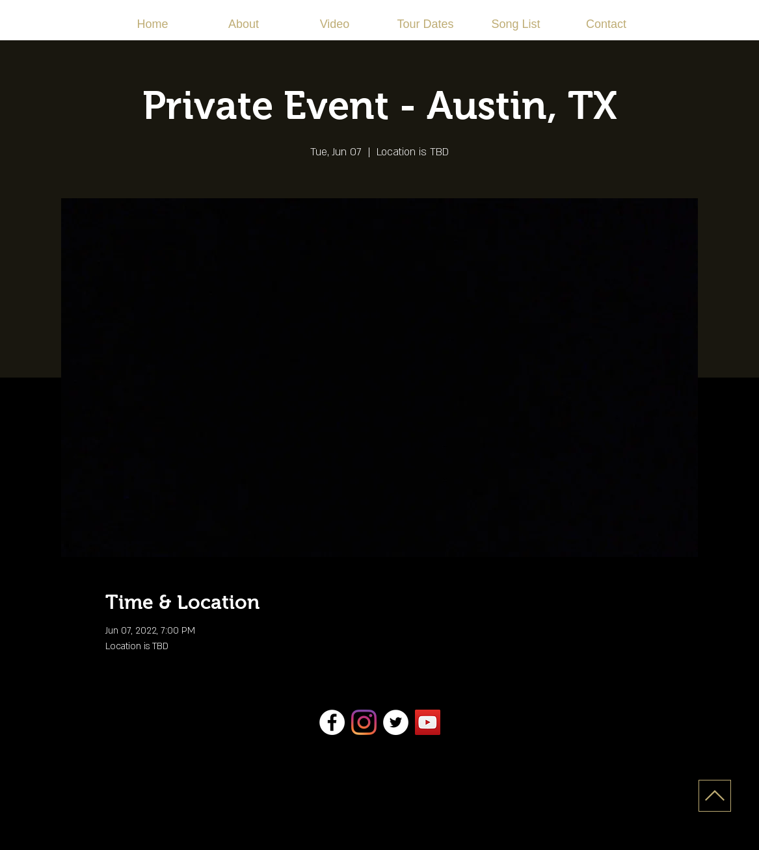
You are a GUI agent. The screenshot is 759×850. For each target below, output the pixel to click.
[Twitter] (395, 722)
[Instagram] (364, 722)
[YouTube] (427, 722)
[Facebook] (332, 722)
